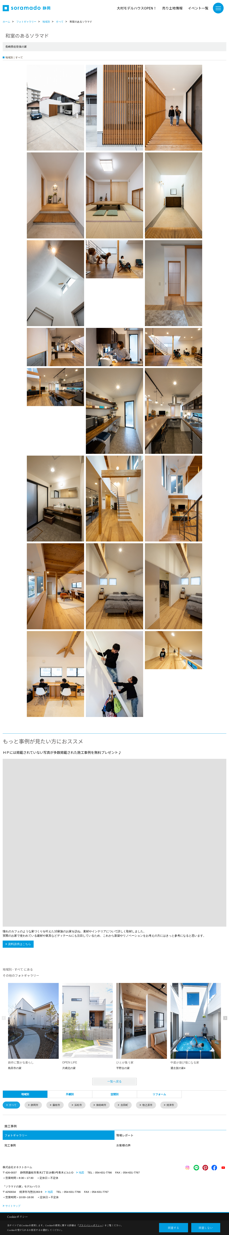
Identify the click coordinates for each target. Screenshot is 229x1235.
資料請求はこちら (19, 944)
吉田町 (129, 1105)
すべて (13, 1105)
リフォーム (159, 1094)
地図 (81, 1172)
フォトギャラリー (15, 1135)
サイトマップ (12, 1206)
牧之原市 (152, 1105)
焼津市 (176, 1105)
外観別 (70, 1094)
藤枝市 (58, 1105)
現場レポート (124, 1135)
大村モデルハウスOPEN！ (137, 8)
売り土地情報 (172, 8)
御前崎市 (104, 1105)
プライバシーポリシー (90, 1225)
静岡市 (36, 1105)
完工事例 (10, 1145)
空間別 (115, 1094)
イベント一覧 (198, 8)
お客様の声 (123, 1145)
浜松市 (81, 1105)
